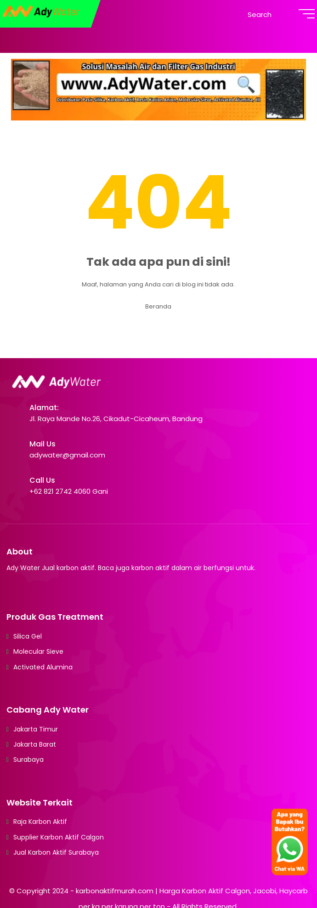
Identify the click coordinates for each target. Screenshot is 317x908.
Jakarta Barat (34, 744)
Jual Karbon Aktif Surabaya (56, 852)
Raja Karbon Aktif (40, 821)
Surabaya (28, 759)
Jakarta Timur (35, 729)
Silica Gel (27, 636)
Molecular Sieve (38, 651)
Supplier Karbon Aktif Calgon (58, 837)
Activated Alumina (43, 667)
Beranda (158, 306)
